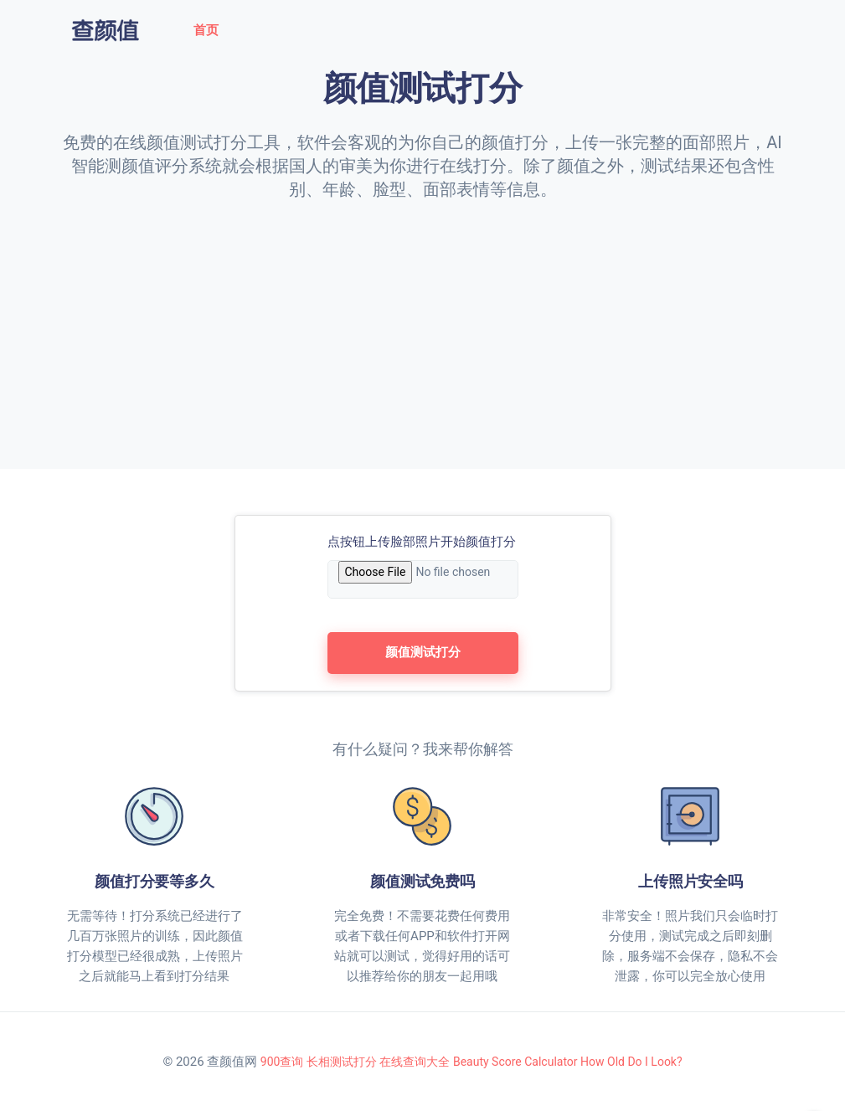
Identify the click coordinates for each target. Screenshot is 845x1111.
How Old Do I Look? (631, 1061)
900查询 (282, 1061)
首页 (206, 30)
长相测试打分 (342, 1061)
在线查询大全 (414, 1061)
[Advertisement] (422, 326)
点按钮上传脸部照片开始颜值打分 (421, 541)
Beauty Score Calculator (515, 1061)
